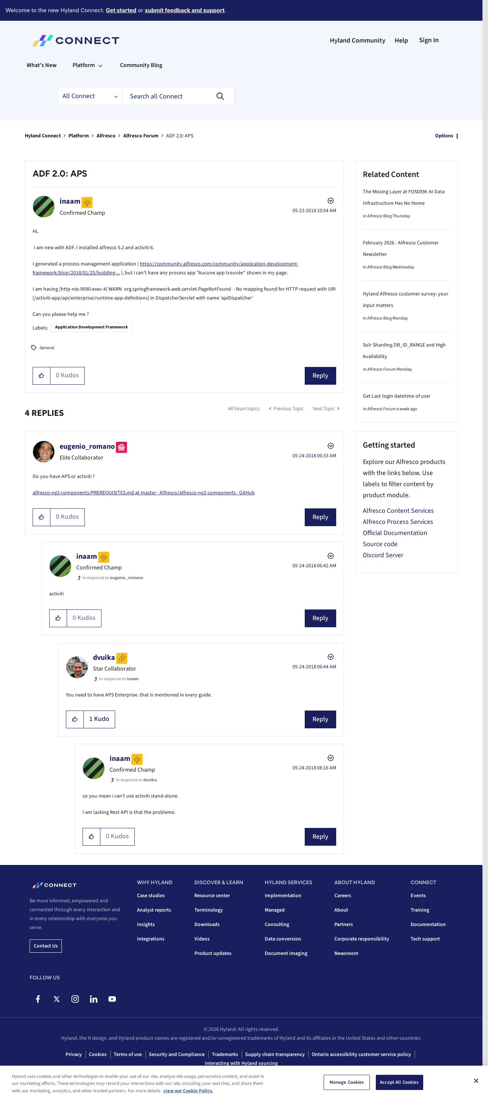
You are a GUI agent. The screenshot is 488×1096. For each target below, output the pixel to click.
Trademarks (225, 1054)
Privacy (74, 1054)
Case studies (151, 895)
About (341, 910)
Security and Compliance (177, 1054)
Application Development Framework (91, 327)
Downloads (207, 924)
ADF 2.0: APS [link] (179, 136)
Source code (380, 544)
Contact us (46, 946)
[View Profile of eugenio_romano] (87, 446)
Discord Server (383, 555)
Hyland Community (357, 40)
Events (418, 895)
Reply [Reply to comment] (320, 517)
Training (420, 910)
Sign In (429, 40)
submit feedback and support (184, 10)
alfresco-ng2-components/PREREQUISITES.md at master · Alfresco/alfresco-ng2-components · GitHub (144, 493)
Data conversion (283, 939)
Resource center (212, 895)
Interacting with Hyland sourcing (241, 1063)
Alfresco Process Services (398, 522)
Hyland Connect (43, 136)
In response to (113, 578)
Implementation (283, 895)
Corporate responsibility (361, 939)
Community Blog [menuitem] (141, 65)
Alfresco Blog (379, 216)
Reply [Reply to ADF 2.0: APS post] (320, 375)
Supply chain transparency (275, 1054)
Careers (342, 895)
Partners (343, 924)
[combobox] (178, 96)
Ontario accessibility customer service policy (361, 1054)
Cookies (98, 1054)
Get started (121, 10)
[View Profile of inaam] (70, 201)
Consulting (277, 924)
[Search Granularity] (90, 96)
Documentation (428, 924)
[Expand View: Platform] (100, 65)
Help (401, 40)
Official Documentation (395, 533)
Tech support (425, 939)
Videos (202, 939)
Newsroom (346, 953)
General (47, 348)
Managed (275, 910)
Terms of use (128, 1054)
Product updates (212, 953)
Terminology (208, 910)
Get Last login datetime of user (397, 396)
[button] (41, 375)
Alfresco (106, 136)
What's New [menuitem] (42, 65)
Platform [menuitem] (84, 65)
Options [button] (444, 136)
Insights (146, 924)
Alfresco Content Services (398, 510)
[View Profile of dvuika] (104, 657)
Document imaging (286, 953)
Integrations (150, 939)
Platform (78, 136)
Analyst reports (154, 910)
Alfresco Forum (140, 136)
